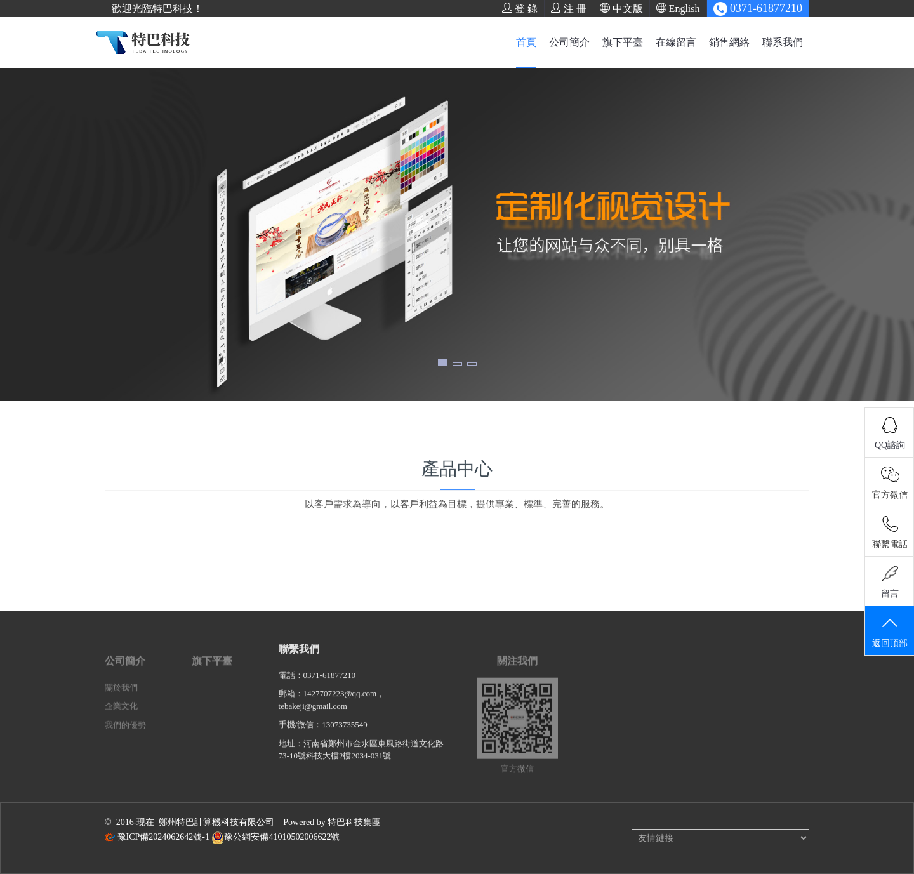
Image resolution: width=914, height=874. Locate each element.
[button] (442, 362)
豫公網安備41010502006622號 (282, 837)
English (678, 8)
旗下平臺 (622, 42)
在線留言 (676, 42)
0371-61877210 (329, 682)
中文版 (621, 8)
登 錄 (520, 8)
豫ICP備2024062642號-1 (163, 837)
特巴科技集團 (354, 822)
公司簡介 (569, 42)
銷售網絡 (729, 42)
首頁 (526, 42)
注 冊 (568, 8)
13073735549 (345, 732)
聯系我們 (782, 42)
